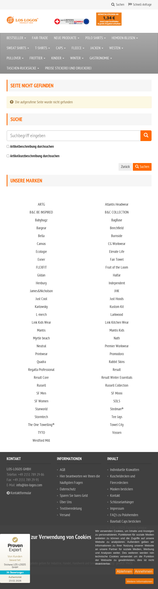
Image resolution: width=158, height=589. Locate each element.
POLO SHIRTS (95, 38)
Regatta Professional (41, 370)
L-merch (41, 315)
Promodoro (117, 354)
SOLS (116, 401)
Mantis (41, 330)
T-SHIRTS (42, 48)
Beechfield (117, 228)
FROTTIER (37, 58)
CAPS (61, 48)
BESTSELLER (16, 38)
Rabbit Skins (117, 362)
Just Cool (41, 299)
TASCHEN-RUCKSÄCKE (23, 68)
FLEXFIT (41, 267)
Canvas (41, 244)
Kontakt (115, 496)
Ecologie (41, 252)
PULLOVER (15, 58)
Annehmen (143, 571)
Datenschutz (68, 489)
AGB (62, 470)
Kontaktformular (19, 493)
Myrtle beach (41, 338)
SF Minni (116, 393)
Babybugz (41, 220)
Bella (41, 236)
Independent (117, 283)
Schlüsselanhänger (122, 502)
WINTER (77, 58)
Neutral (41, 346)
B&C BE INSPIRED (41, 212)
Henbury (41, 283)
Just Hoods (117, 299)
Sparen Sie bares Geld (74, 496)
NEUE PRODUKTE (66, 38)
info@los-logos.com (28, 485)
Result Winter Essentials (116, 378)
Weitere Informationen (139, 581)
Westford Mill (41, 440)
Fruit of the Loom (116, 267)
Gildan (41, 275)
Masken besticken (121, 489)
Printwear (41, 354)
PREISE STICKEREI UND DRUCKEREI (68, 68)
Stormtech (41, 417)
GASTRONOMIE (101, 58)
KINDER (57, 58)
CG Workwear (116, 244)
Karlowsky (41, 307)
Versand (65, 515)
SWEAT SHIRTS (18, 48)
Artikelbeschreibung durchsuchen (32, 146)
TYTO (41, 433)
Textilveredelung (71, 508)
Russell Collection (116, 385)
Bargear (41, 228)
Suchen (120, 4)
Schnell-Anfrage (142, 4)
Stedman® (117, 409)
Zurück (125, 167)
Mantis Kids (116, 330)
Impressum (117, 508)
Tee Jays (117, 417)
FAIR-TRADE (40, 38)
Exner (41, 259)
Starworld (41, 409)
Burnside (116, 236)
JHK (116, 291)
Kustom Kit (117, 307)
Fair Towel (117, 259)
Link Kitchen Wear (117, 322)
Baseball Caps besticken (125, 521)
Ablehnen (124, 571)
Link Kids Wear (41, 322)
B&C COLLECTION (117, 212)
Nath (117, 338)
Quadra (41, 362)
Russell (41, 385)
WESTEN (116, 48)
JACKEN (96, 48)
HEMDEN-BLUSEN (125, 38)
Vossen (116, 433)
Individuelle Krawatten (124, 470)
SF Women (41, 401)
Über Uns (66, 502)
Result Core (41, 378)
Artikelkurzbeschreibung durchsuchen (34, 156)
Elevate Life (116, 252)
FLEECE (78, 48)
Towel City (117, 425)
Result (117, 370)
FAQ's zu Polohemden (124, 515)
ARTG (41, 204)
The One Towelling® (41, 425)
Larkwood (116, 315)
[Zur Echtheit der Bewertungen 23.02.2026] (15, 578)
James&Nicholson (41, 291)
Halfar (117, 275)
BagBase (116, 220)
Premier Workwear (117, 346)
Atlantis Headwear (116, 204)
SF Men (41, 393)
